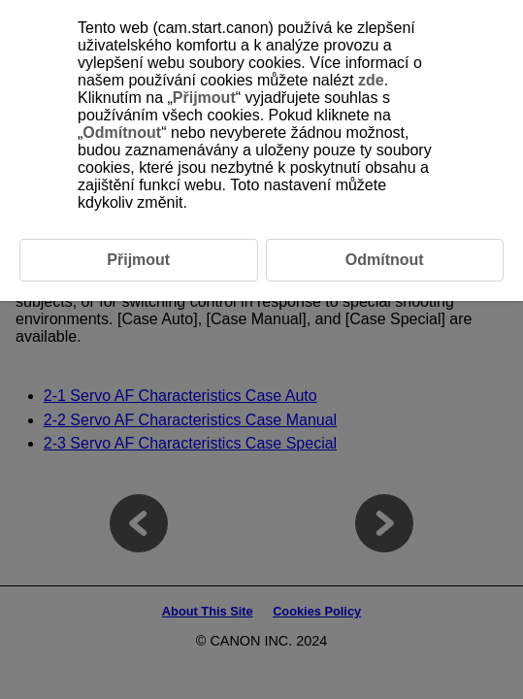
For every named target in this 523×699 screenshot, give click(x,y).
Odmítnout (121, 132)
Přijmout (204, 97)
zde (371, 80)
